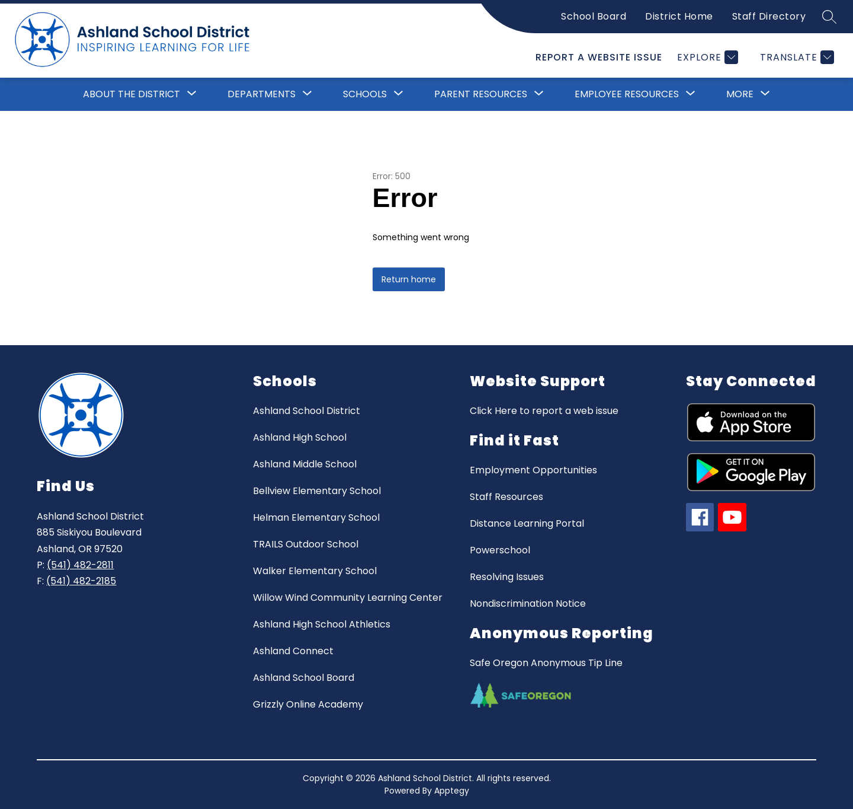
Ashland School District (306, 411)
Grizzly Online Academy (308, 704)
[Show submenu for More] (739, 94)
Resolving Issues (507, 577)
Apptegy (451, 791)
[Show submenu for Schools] (365, 94)
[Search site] (829, 16)
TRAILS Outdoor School (305, 544)
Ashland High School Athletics (321, 624)
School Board (593, 16)
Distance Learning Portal (527, 523)
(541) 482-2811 (80, 565)
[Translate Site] (795, 57)
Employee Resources (627, 94)
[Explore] (706, 57)
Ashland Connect (293, 651)
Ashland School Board (303, 677)
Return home (408, 279)
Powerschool (500, 550)
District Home (679, 16)
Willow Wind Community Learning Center (347, 597)
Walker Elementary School (315, 571)
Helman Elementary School (316, 517)
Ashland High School (300, 437)
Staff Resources (506, 497)
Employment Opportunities (533, 470)
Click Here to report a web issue (544, 411)
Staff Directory (769, 16)
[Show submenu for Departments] (261, 94)
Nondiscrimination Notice (528, 603)
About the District (131, 94)
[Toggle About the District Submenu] (192, 94)
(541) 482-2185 (81, 581)
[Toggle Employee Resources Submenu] (691, 94)
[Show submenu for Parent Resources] (480, 94)
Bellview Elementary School (317, 491)
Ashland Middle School (305, 464)
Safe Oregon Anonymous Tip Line (546, 663)
